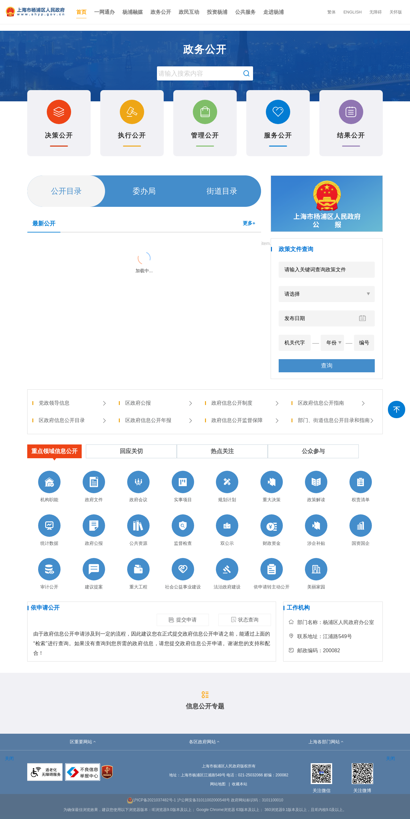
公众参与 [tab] (313, 451)
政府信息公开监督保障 (245, 420)
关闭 (9, 758)
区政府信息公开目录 (73, 420)
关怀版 (396, 12)
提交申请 (182, 620)
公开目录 (66, 191)
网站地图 (218, 784)
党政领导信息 (73, 403)
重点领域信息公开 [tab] (54, 451)
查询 (326, 365)
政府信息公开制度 (245, 403)
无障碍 (375, 12)
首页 (81, 12)
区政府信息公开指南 (332, 403)
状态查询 (244, 619)
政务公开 (161, 12)
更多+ (249, 223)
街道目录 (222, 191)
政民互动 (189, 12)
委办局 (144, 191)
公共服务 (245, 12)
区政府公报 (159, 403)
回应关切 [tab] (131, 451)
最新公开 (43, 223)
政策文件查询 (296, 249)
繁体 (331, 12)
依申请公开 (45, 607)
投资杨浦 (217, 12)
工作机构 (298, 607)
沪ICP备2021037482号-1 (151, 800)
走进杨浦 (273, 12)
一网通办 (104, 12)
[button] (83, 741)
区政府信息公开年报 (159, 420)
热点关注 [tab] (222, 451)
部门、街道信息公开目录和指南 (336, 420)
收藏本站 (239, 784)
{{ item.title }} (44, 242)
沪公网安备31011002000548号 (203, 800)
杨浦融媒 (132, 12)
